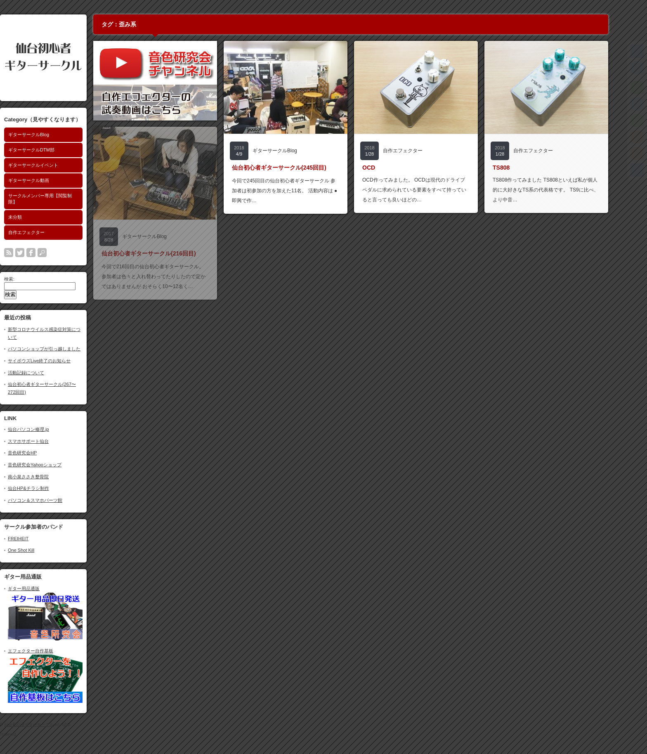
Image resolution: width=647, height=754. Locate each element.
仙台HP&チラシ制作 (46, 488)
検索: (27, 279)
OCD (386, 167)
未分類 (33, 217)
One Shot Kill (39, 550)
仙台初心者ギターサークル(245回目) (297, 167)
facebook (48, 252)
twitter (37, 252)
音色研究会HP (40, 452)
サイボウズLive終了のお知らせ (57, 360)
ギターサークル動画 (46, 180)
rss (26, 252)
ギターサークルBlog (46, 134)
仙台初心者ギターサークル (46, 724)
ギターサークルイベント (51, 165)
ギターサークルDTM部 (49, 149)
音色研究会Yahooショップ (52, 464)
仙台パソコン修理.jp (46, 429)
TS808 (518, 167)
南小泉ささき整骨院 (46, 476)
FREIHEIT (36, 538)
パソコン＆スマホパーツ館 (53, 500)
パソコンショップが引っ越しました (62, 348)
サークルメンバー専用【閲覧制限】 (58, 198)
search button (59, 252)
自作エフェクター (44, 232)
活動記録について (44, 372)
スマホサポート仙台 (46, 441)
